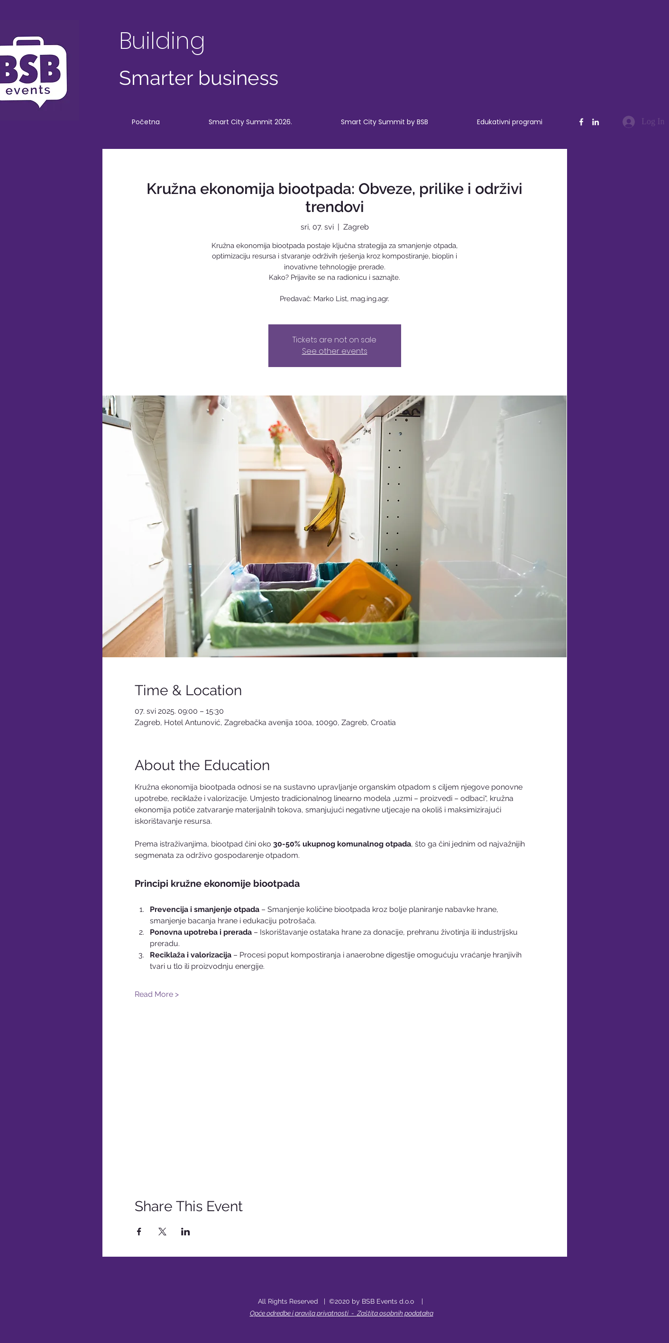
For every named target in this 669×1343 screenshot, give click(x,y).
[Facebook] (581, 122)
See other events (334, 351)
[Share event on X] (162, 1231)
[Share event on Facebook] (139, 1231)
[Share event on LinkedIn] (185, 1231)
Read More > (157, 994)
